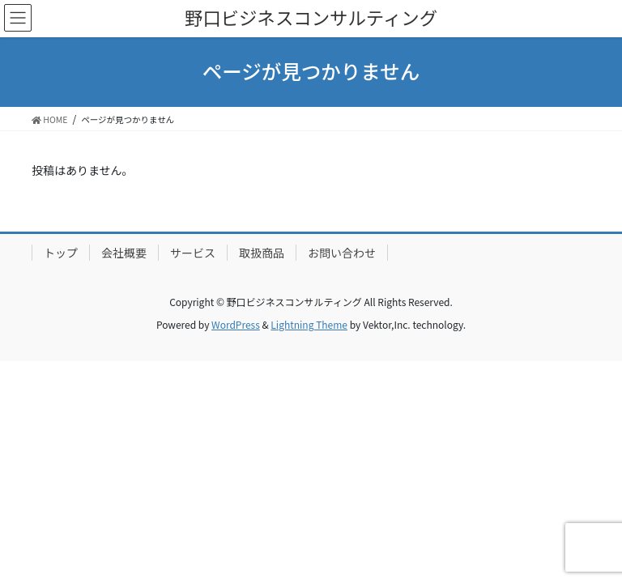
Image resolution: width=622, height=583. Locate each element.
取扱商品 (261, 253)
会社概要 (124, 253)
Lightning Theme (309, 324)
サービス (192, 253)
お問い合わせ (342, 253)
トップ (61, 253)
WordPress (235, 324)
